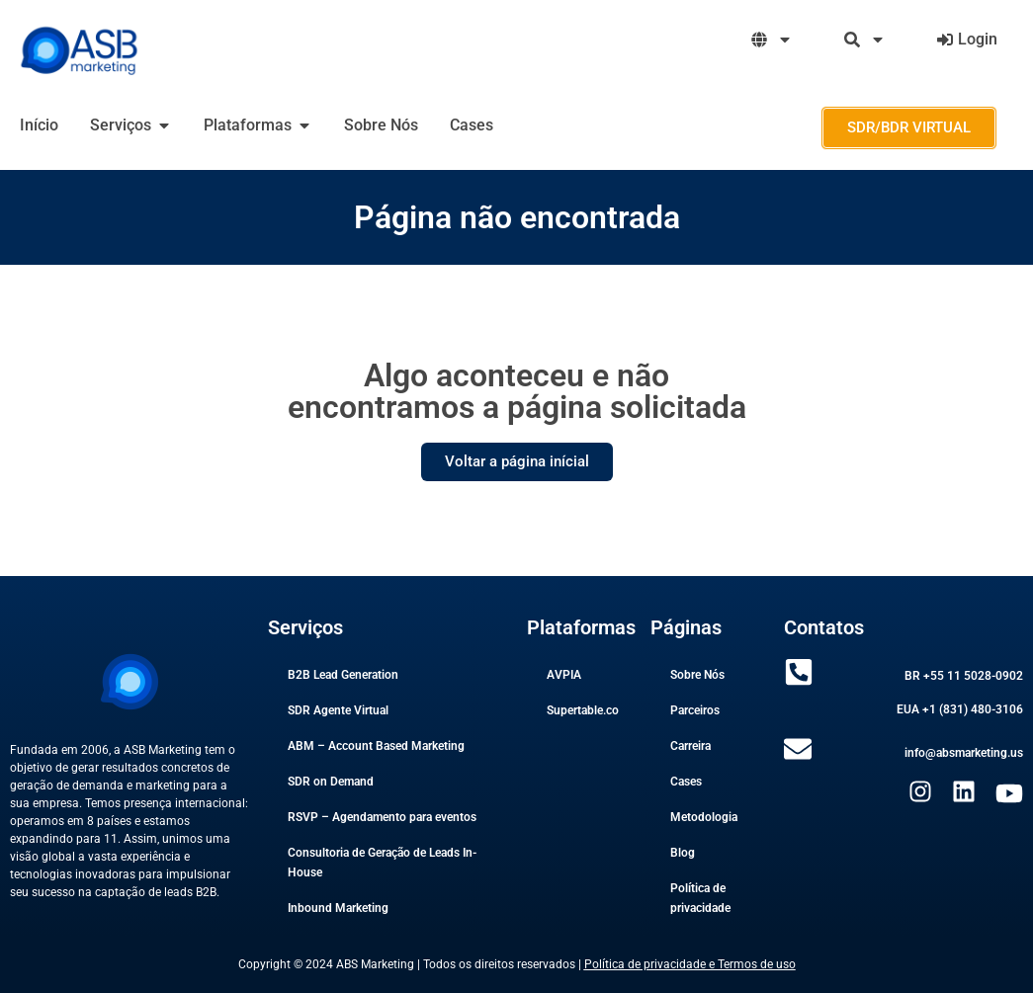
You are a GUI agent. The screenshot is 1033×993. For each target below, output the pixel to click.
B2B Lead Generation (343, 675)
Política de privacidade (700, 898)
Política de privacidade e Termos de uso (690, 964)
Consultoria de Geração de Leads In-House (382, 862)
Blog (682, 853)
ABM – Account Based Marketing (376, 746)
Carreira (690, 746)
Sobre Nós (697, 675)
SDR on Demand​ (331, 781)
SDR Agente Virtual (338, 710)
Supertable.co (583, 710)
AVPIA (564, 675)
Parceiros (695, 710)
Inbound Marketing (338, 908)
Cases (686, 781)
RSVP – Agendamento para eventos (382, 817)
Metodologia (703, 817)
